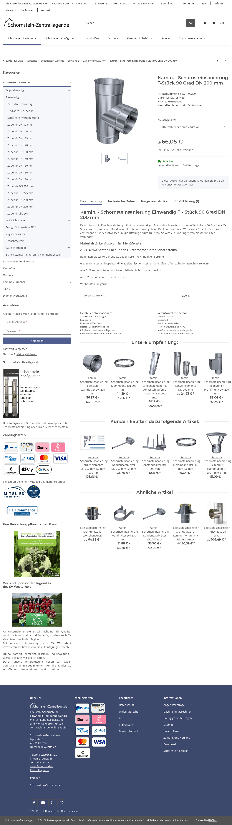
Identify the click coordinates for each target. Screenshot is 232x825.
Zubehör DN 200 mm (20, 186)
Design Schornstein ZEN (21, 227)
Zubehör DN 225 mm (20, 193)
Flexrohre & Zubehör (20, 111)
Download (169, 744)
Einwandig (12, 97)
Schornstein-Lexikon (175, 751)
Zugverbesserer (15, 234)
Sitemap (168, 724)
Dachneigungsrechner (177, 711)
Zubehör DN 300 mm (20, 206)
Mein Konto (120, 3)
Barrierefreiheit (128, 731)
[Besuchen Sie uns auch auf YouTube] (43, 802)
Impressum (126, 724)
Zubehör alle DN (17, 213)
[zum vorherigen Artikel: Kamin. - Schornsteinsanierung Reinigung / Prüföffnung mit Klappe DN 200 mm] (217, 61)
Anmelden (37, 341)
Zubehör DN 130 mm (20, 152)
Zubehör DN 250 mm (20, 200)
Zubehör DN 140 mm (20, 159)
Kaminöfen (9, 268)
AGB (121, 718)
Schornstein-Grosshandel (46, 785)
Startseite (101, 3)
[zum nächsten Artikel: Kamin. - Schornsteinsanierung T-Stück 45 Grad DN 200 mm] (225, 61)
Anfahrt (218, 3)
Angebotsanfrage (174, 705)
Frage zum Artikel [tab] (154, 201)
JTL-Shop (212, 820)
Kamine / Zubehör (14, 282)
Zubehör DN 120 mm (20, 145)
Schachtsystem (15, 241)
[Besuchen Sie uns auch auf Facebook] (34, 802)
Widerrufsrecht (128, 711)
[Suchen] (134, 23)
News (204, 3)
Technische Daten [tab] (121, 201)
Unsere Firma (171, 731)
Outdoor (8, 275)
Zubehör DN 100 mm (20, 131)
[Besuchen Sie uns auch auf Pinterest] (52, 802)
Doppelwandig (15, 90)
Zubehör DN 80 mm (19, 124)
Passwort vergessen (15, 349)
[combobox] (193, 127)
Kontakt (45, 10)
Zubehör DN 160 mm (20, 172)
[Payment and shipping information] (11, 446)
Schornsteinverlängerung (23, 117)
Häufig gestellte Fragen (177, 718)
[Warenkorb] (219, 22)
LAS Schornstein (16, 247)
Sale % (7, 289)
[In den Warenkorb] (83, 73)
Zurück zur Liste (14, 60)
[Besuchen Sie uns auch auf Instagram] (61, 802)
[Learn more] (36, 23)
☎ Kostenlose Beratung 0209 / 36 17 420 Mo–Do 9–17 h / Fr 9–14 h (47, 3)
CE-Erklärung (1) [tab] (186, 201)
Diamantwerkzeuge (15, 295)
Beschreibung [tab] (91, 201)
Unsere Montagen (144, 3)
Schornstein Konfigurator (18, 261)
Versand (188, 150)
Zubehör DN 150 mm (20, 165)
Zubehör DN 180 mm (20, 179)
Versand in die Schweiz (20, 10)
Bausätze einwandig (19, 104)
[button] (205, 22)
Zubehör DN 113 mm (20, 138)
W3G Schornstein (16, 220)
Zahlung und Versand (176, 737)
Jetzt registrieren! (26, 354)
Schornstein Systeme (16, 82)
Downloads (168, 3)
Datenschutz (127, 705)
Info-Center (188, 3)
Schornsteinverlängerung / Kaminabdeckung (34, 254)
